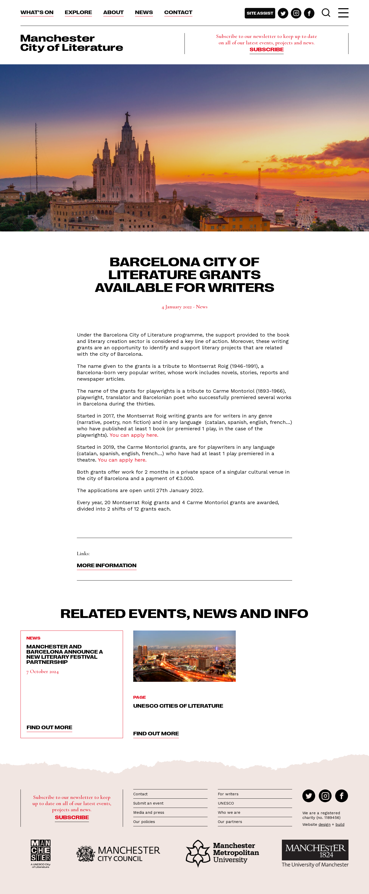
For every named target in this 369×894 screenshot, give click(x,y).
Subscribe (267, 49)
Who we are (229, 812)
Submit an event (148, 803)
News (144, 12)
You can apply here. (134, 435)
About (113, 12)
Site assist (260, 13)
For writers (228, 794)
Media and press (148, 812)
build (339, 824)
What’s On (37, 12)
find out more (49, 727)
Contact (178, 12)
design (325, 824)
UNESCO (226, 803)
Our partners (230, 821)
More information (107, 565)
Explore (78, 12)
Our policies (144, 821)
